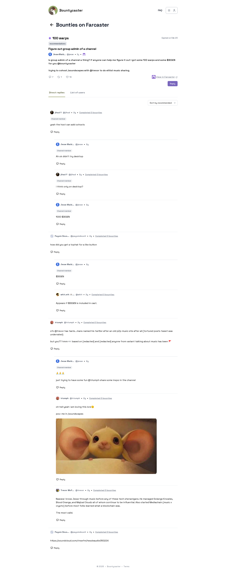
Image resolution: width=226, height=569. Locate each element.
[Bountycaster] (65, 10)
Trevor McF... (67, 490)
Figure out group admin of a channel (72, 49)
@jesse (70, 54)
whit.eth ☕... (68, 294)
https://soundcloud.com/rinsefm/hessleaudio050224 (79, 540)
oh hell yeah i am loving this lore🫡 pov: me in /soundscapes (75, 410)
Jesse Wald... (59, 54)
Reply (172, 83)
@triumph (69, 322)
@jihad (66, 112)
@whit (79, 294)
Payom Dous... (62, 236)
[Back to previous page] (51, 24)
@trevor (79, 490)
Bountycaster (113, 566)
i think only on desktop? (69, 186)
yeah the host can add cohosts (67, 124)
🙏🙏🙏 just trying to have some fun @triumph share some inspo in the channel (96, 377)
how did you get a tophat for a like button (73, 244)
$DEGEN (60, 276)
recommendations (57, 43)
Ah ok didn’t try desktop (69, 156)
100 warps (60, 38)
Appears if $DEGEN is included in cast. (76, 303)
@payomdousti (78, 236)
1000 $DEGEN (63, 216)
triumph (59, 322)
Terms (126, 566)
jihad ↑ (58, 112)
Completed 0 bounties (90, 112)
